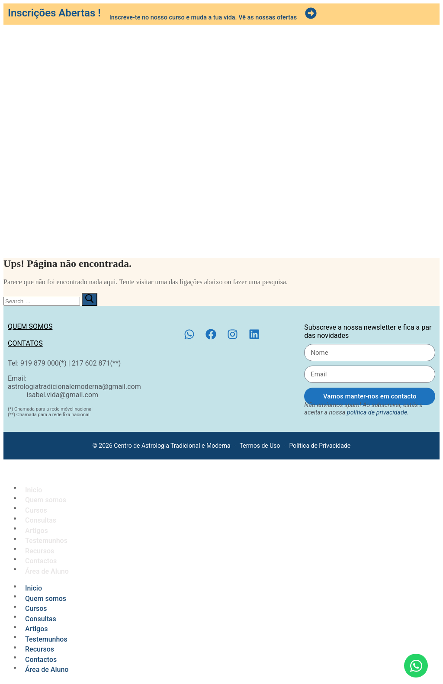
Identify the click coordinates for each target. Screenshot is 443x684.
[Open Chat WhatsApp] (416, 666)
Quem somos (30, 326)
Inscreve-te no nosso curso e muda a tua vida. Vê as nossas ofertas (203, 17)
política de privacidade (377, 412)
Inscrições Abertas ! (54, 13)
